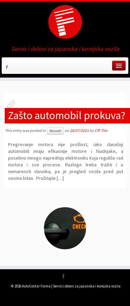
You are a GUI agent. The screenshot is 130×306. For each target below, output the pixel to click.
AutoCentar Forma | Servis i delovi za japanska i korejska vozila (71, 286)
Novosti (55, 131)
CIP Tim (101, 130)
